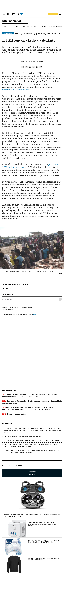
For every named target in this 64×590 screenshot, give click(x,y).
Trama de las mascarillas (16, 414)
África (44, 26)
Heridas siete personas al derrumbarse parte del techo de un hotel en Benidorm (31, 440)
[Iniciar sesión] (60, 14)
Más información (7, 309)
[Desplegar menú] (4, 14)
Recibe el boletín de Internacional (16, 284)
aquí (34, 314)
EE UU (10, 26)
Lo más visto (7, 423)
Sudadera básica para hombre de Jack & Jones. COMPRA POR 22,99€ (44, 559)
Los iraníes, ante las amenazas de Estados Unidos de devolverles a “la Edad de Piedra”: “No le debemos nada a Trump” (30, 445)
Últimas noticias (9, 390)
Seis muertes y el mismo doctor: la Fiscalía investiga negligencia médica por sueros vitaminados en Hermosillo (29, 395)
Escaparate (32, 473)
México (16, 26)
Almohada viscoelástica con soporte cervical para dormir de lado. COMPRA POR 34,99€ (44, 541)
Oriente (33, 26)
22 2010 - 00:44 (35, 61)
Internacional (11, 21)
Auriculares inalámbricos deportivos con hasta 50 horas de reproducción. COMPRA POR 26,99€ (32, 516)
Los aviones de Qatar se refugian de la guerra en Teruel (22, 436)
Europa (5, 26)
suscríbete (53, 14)
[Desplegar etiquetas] (60, 299)
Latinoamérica (24, 26)
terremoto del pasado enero (16, 89)
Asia (39, 26)
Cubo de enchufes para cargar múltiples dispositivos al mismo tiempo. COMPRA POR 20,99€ (42, 524)
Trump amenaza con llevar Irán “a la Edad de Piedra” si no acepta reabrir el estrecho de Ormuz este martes (37, 34)
